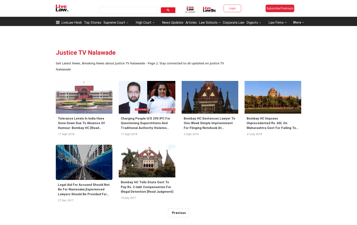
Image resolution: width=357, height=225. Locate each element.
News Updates (172, 22)
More (298, 22)
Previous (179, 213)
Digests (252, 22)
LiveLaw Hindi (71, 22)
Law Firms (277, 22)
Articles (191, 22)
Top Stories (92, 22)
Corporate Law (233, 22)
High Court (143, 22)
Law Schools (210, 22)
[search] (128, 10)
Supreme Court (114, 22)
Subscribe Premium (280, 8)
